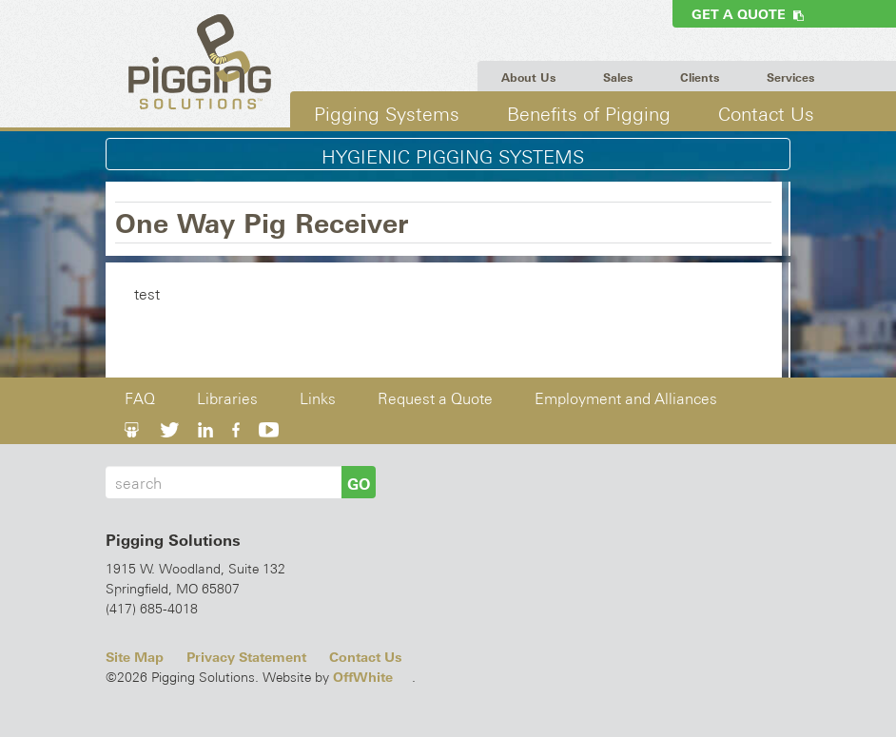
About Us (528, 78)
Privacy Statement (246, 657)
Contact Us (766, 114)
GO (358, 484)
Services (790, 78)
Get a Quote (747, 14)
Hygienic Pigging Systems (452, 156)
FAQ (140, 399)
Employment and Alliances (626, 399)
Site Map (135, 657)
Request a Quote (435, 399)
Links (318, 399)
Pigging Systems (386, 114)
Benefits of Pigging (589, 114)
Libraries (227, 399)
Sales (618, 78)
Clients (699, 78)
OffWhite (363, 677)
